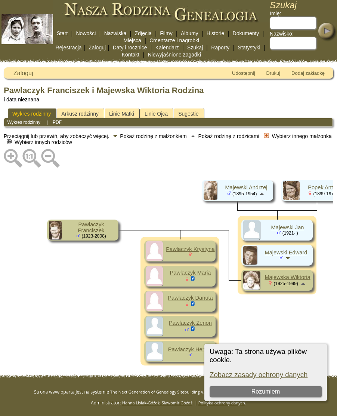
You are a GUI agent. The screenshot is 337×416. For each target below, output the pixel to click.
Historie (215, 33)
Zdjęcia (143, 33)
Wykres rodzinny (31, 114)
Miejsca (132, 40)
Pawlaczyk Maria (190, 273)
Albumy (189, 33)
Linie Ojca (156, 114)
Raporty (220, 48)
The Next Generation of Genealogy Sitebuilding (155, 392)
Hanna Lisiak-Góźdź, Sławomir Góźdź (157, 403)
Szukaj (195, 48)
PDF (57, 122)
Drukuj (273, 73)
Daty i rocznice (130, 48)
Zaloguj (97, 48)
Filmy (166, 33)
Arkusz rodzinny (80, 114)
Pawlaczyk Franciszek (91, 227)
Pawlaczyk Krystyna (190, 249)
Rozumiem (265, 391)
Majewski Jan (287, 227)
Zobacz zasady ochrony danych (258, 375)
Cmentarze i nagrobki (174, 40)
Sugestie (188, 114)
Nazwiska (115, 33)
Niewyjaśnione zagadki (174, 55)
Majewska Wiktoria (287, 277)
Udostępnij (243, 73)
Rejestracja (69, 48)
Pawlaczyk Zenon (190, 323)
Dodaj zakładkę (308, 73)
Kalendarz (167, 48)
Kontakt (130, 55)
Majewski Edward (286, 253)
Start (62, 33)
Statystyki (249, 48)
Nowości (86, 33)
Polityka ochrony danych (221, 403)
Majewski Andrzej (246, 187)
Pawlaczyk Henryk (190, 349)
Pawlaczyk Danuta (190, 298)
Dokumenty (246, 33)
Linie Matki (121, 114)
